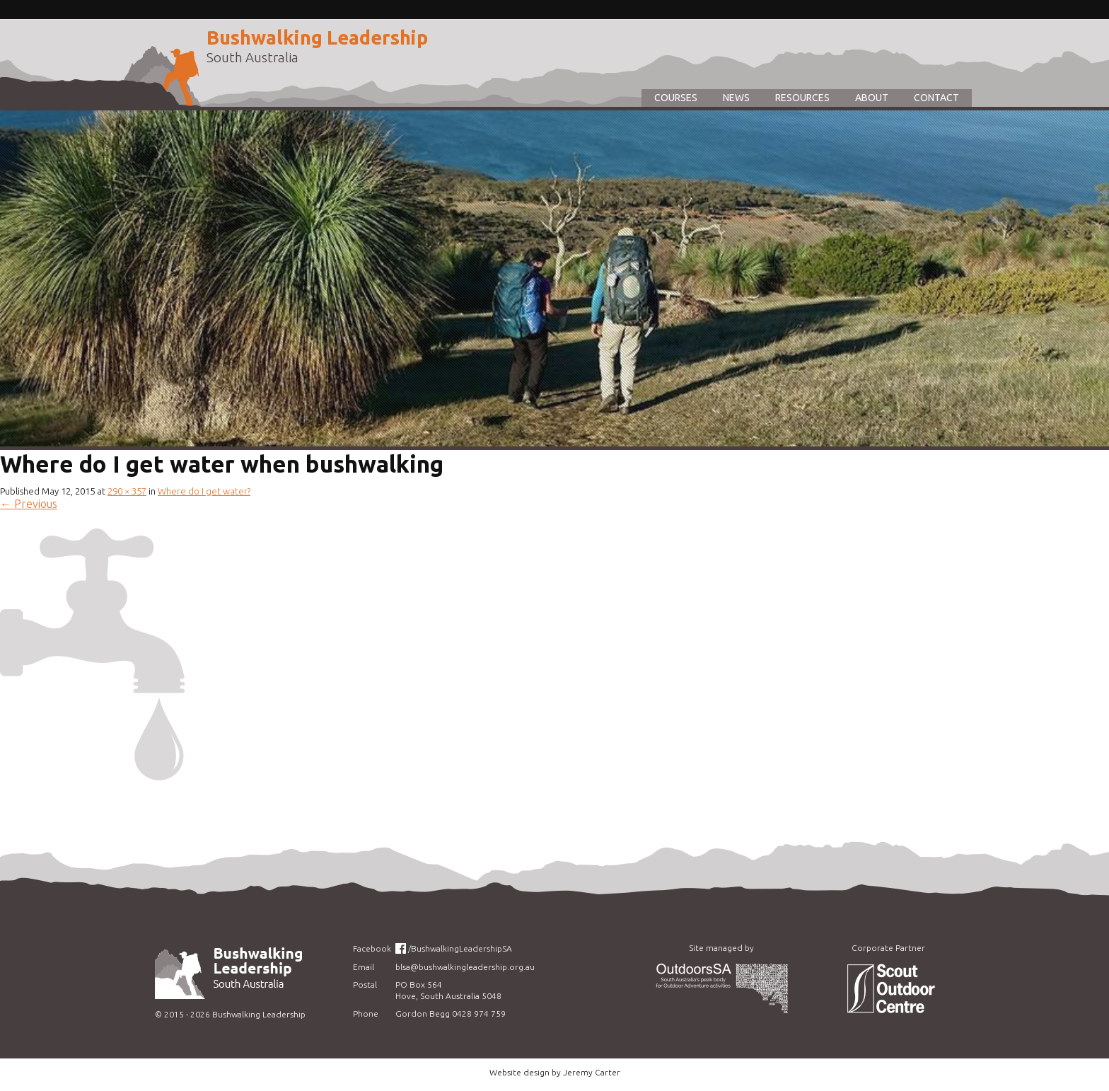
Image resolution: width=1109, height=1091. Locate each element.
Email (363, 966)
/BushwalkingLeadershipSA (460, 948)
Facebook (372, 948)
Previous (28, 503)
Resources (802, 97)
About (871, 97)
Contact (936, 97)
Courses (675, 97)
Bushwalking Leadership (317, 37)
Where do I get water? (204, 491)
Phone (365, 1013)
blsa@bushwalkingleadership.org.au (465, 966)
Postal (365, 984)
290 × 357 (127, 491)
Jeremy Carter (591, 1072)
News (736, 97)
